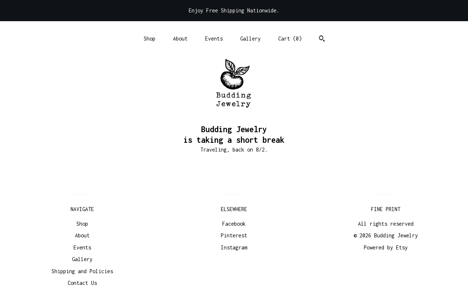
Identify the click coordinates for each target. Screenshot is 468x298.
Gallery (250, 38)
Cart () (290, 38)
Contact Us (82, 283)
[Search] (322, 39)
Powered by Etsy (386, 247)
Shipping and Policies (82, 271)
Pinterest (234, 235)
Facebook (234, 224)
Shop (149, 38)
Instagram (234, 247)
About (180, 38)
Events (214, 38)
